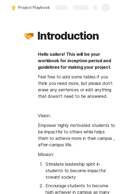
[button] (29, 36)
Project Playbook (34, 7)
